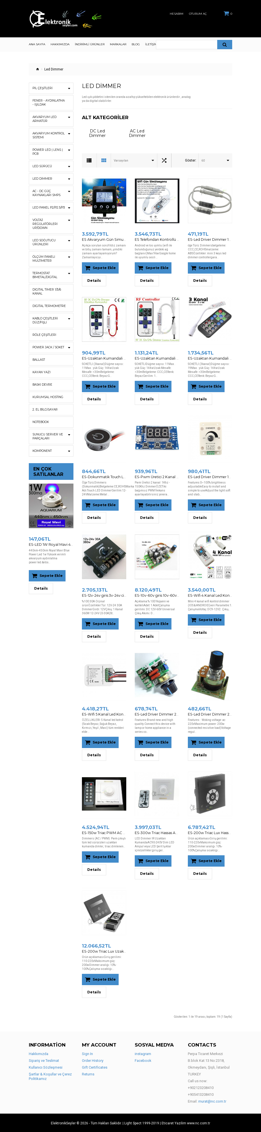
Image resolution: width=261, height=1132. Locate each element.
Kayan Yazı (41, 372)
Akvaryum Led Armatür (44, 119)
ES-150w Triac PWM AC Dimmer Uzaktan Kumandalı (126, 832)
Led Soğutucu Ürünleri (44, 242)
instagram (143, 1053)
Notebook (40, 422)
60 (203, 160)
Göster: (190, 160)
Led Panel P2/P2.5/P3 (48, 207)
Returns (88, 1073)
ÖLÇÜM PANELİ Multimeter (43, 259)
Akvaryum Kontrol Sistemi (48, 135)
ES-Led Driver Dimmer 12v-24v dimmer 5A (223, 239)
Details (41, 588)
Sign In (87, 1053)
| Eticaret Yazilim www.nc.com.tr (185, 1123)
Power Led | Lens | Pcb (47, 152)
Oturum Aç (198, 14)
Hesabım (176, 14)
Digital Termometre (48, 306)
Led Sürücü (42, 166)
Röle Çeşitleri (44, 335)
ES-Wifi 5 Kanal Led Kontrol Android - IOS (115, 714)
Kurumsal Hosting (47, 397)
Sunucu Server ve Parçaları (47, 436)
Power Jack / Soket (48, 347)
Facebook (143, 1060)
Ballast (38, 360)
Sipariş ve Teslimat (44, 1060)
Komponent (42, 451)
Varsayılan (121, 160)
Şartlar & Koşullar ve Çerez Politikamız (50, 1075)
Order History (92, 1060)
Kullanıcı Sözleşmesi (45, 1067)
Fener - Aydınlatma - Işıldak (48, 102)
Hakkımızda (38, 1053)
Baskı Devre (42, 384)
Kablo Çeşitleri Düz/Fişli (45, 320)
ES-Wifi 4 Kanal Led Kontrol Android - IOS (222, 595)
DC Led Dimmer (97, 133)
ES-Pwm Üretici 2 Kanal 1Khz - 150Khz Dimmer (173, 476)
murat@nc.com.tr (212, 1101)
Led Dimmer (42, 179)
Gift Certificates (94, 1067)
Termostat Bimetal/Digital (44, 275)
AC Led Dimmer (137, 133)
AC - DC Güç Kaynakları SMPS (46, 193)
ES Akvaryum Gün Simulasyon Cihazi (113, 239)
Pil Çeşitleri (42, 88)
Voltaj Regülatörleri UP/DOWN (44, 224)
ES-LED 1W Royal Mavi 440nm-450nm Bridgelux (69, 544)
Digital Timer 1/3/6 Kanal (46, 291)
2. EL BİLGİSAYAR (44, 409)
